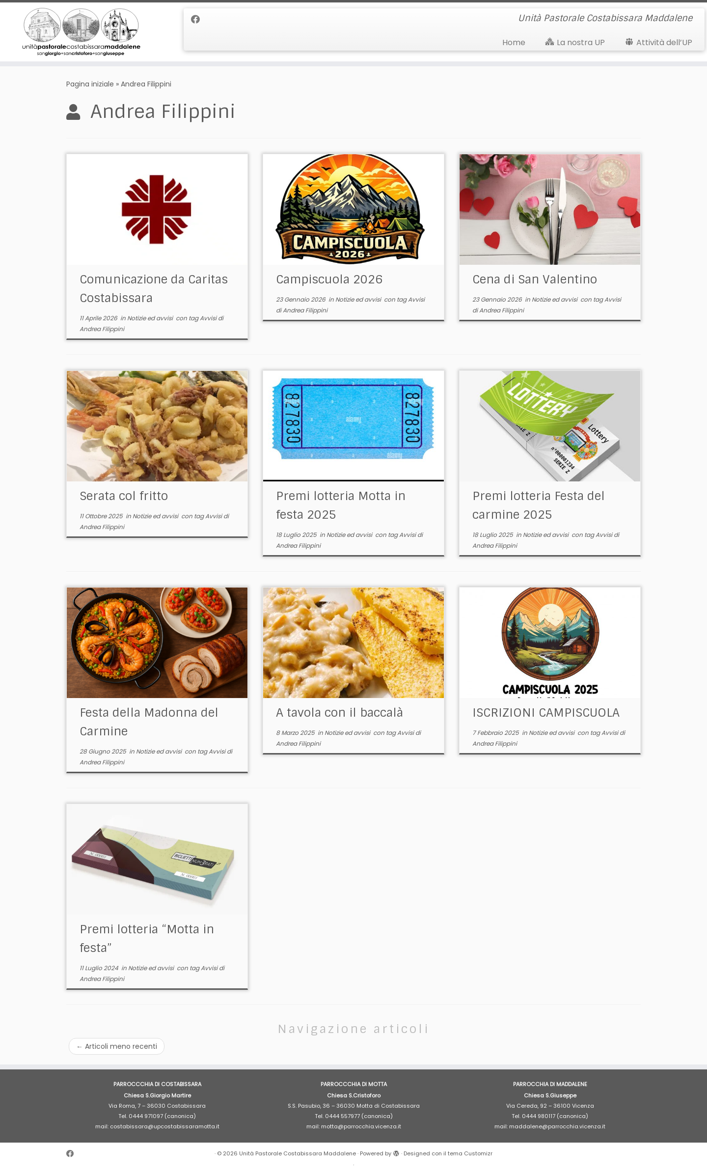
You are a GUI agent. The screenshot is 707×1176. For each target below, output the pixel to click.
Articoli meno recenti (116, 1046)
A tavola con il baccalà (339, 712)
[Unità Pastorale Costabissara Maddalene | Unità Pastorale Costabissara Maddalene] (81, 31)
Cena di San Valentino (534, 279)
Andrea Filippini (102, 329)
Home (513, 42)
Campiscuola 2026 (329, 279)
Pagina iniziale (90, 84)
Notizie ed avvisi (150, 318)
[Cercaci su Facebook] (198, 19)
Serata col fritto (124, 496)
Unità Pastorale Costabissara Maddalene (297, 1153)
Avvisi (209, 318)
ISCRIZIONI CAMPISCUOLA (546, 712)
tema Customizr (470, 1153)
